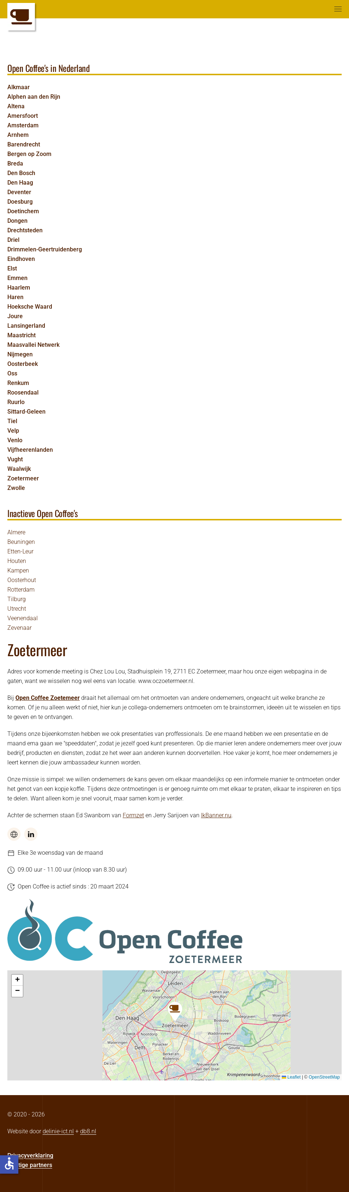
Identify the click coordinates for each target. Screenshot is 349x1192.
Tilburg (16, 599)
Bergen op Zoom (29, 153)
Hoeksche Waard (29, 306)
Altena (16, 106)
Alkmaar (18, 87)
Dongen (17, 220)
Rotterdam (21, 589)
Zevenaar (19, 627)
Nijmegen (20, 354)
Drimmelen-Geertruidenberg (44, 249)
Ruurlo (16, 402)
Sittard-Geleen (26, 411)
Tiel (12, 421)
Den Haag (20, 182)
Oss (12, 373)
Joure (15, 316)
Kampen (18, 570)
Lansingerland (26, 325)
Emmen (17, 278)
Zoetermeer (23, 478)
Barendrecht (23, 144)
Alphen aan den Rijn (33, 96)
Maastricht (21, 335)
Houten (16, 560)
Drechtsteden (25, 230)
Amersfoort (22, 115)
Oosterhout (21, 580)
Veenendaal (22, 618)
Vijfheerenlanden (30, 449)
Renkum (18, 382)
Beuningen (21, 541)
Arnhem (18, 134)
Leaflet (291, 1077)
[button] (338, 9)
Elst (12, 268)
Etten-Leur (20, 551)
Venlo (14, 440)
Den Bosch (21, 173)
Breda (15, 163)
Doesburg (20, 201)
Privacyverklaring (30, 1155)
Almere (16, 532)
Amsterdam (23, 125)
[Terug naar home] (21, 16)
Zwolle (16, 487)
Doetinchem (23, 211)
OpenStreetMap (324, 1077)
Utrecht (16, 608)
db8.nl (88, 1131)
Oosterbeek (22, 363)
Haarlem (18, 287)
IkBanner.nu (216, 815)
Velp (13, 430)
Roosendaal (23, 392)
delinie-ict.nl (58, 1131)
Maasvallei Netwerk (33, 344)
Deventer (19, 192)
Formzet (133, 815)
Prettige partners (29, 1165)
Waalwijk (19, 468)
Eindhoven (21, 258)
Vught (15, 459)
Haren (15, 297)
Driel (13, 239)
